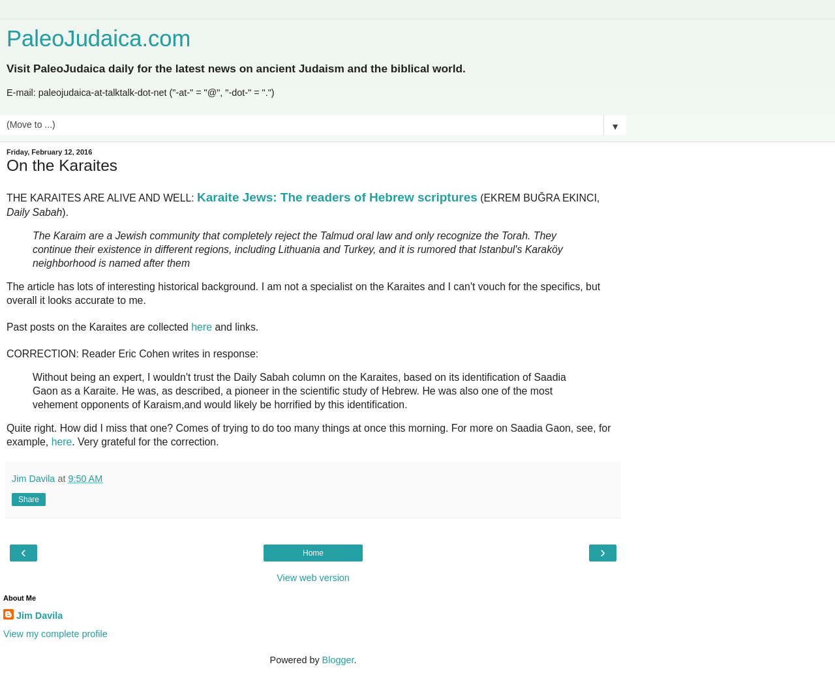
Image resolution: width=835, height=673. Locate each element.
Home (313, 553)
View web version (313, 578)
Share (28, 499)
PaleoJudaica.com (98, 38)
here (201, 327)
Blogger (338, 660)
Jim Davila (39, 615)
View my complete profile (55, 634)
